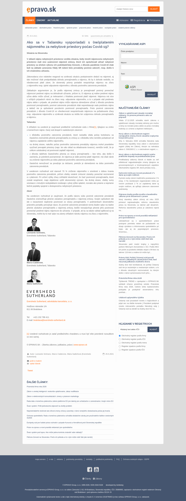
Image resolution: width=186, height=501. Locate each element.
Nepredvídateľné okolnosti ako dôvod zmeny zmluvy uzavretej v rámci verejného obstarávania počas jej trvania (68, 411)
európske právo (110, 28)
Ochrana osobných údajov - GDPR (136, 459)
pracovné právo (85, 28)
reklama (60, 459)
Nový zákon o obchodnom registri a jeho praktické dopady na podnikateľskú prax (137, 155)
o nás (51, 459)
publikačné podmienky (104, 459)
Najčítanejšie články (134, 107)
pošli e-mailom (36, 361)
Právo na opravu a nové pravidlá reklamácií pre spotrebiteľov (49, 427)
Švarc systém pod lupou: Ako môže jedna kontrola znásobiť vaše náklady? (54, 432)
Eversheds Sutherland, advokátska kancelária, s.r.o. (49, 301)
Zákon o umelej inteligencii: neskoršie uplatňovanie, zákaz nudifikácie (53, 391)
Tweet (30, 370)
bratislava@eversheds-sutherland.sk (49, 320)
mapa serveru (40, 459)
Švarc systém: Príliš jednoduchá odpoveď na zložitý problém (49, 406)
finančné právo (59, 28)
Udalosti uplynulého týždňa (131, 297)
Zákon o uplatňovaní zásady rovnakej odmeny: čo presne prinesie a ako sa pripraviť (136, 115)
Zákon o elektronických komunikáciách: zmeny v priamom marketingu (53, 396)
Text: (123, 74)
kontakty (89, 459)
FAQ (118, 459)
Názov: (124, 63)
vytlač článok (35, 364)
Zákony (98, 479)
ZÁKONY (40, 20)
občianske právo (31, 28)
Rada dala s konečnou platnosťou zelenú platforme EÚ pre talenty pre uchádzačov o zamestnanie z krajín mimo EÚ (70, 401)
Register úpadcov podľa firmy (132, 346)
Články (88, 479)
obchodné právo (45, 28)
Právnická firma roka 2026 (36, 387)
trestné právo (98, 28)
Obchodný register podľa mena (133, 343)
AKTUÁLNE (53, 20)
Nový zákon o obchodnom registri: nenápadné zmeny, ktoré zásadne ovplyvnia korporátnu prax (139, 136)
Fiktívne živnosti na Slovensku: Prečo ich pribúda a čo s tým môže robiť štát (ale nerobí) (60, 437)
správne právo (72, 28)
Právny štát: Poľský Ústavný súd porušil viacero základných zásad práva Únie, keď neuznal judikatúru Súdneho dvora (138, 259)
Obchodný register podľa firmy (132, 336)
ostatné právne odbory (126, 28)
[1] (95, 127)
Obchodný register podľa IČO (132, 339)
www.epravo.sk (80, 345)
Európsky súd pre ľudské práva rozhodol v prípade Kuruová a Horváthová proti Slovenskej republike (64, 423)
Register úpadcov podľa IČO (132, 350)
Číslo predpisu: (127, 51)
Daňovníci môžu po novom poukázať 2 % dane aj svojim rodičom (137, 174)
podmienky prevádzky (74, 459)
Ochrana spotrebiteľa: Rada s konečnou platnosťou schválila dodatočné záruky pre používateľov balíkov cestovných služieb (70, 417)
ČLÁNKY (30, 20)
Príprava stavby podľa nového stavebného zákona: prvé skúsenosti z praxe (138, 195)
